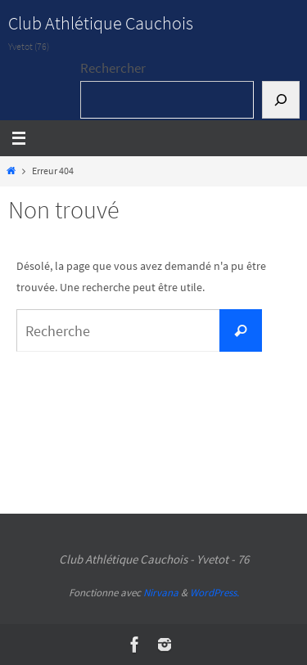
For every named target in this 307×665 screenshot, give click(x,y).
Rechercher (113, 68)
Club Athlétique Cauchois (100, 22)
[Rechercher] (281, 100)
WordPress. (214, 593)
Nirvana (160, 593)
